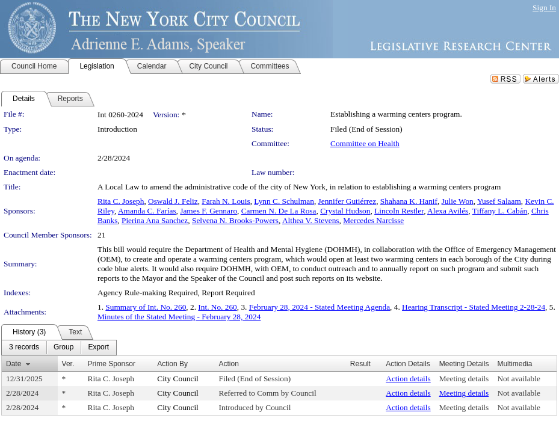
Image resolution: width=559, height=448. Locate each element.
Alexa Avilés (447, 210)
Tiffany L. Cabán (499, 210)
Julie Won (458, 201)
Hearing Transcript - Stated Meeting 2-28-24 (473, 306)
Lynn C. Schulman (284, 201)
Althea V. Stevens (310, 220)
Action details (408, 378)
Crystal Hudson (345, 210)
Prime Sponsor (111, 364)
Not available (518, 378)
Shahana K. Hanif (408, 201)
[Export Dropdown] (98, 347)
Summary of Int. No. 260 (145, 306)
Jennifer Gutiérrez (347, 201)
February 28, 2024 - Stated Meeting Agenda (319, 306)
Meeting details (464, 378)
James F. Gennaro (208, 210)
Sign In (544, 7)
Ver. (68, 364)
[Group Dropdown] (63, 347)
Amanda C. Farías (147, 210)
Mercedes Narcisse (373, 220)
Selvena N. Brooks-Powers (235, 220)
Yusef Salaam (499, 201)
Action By (172, 364)
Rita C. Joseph (120, 201)
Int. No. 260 (217, 306)
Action (229, 364)
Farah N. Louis (226, 201)
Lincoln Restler (399, 210)
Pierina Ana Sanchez (155, 220)
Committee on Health (365, 143)
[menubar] (59, 347)
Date (13, 364)
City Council (178, 378)
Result (360, 364)
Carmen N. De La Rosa (279, 210)
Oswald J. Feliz (173, 201)
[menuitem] (24, 347)
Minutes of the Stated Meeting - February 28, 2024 (179, 316)
